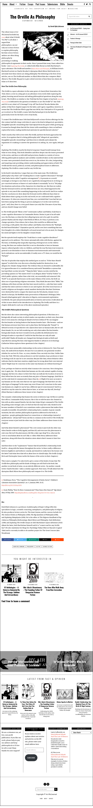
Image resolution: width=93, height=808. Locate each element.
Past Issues (40, 4)
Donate (70, 4)
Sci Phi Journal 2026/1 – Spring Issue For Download (79, 29)
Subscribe (31, 758)
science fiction (47, 546)
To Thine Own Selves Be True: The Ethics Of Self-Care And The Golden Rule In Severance (28, 706)
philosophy (30, 546)
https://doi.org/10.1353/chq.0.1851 (13, 485)
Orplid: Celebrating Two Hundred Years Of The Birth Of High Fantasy (83, 704)
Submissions (52, 4)
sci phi (38, 546)
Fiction (23, 4)
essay (4, 37)
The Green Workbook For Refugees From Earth (80, 49)
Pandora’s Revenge (75, 39)
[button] (89, 16)
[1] (40, 178)
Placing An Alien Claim (76, 43)
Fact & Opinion (39, 21)
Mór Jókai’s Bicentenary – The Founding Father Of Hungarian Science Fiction (32, 591)
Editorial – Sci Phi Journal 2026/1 (79, 35)
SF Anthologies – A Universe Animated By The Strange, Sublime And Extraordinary (11, 591)
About (12, 4)
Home (4, 4)
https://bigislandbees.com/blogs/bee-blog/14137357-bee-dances (37, 493)
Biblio (62, 4)
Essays (30, 4)
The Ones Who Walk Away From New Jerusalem (54, 588)
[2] (40, 379)
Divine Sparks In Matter (65, 702)
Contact (51, 798)
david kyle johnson (18, 546)
